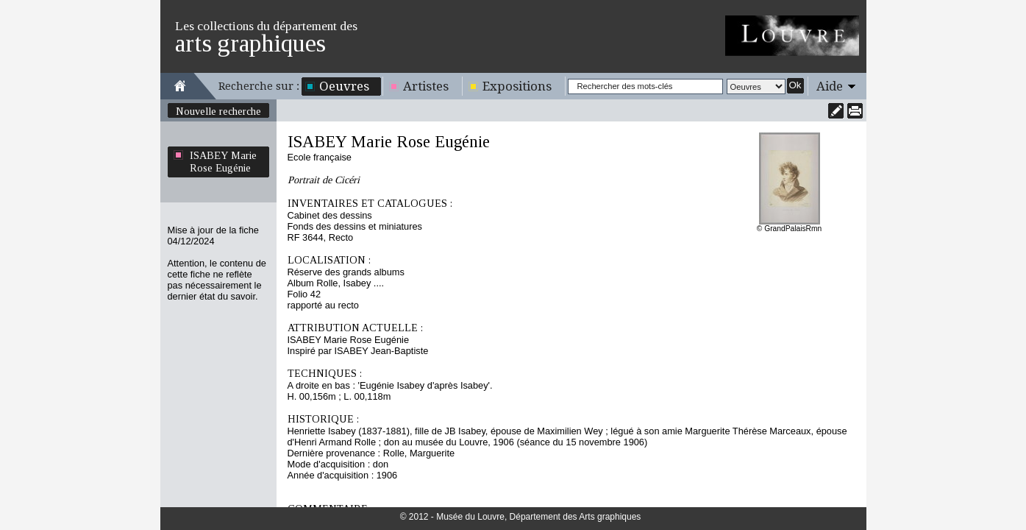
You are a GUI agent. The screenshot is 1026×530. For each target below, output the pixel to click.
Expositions (517, 86)
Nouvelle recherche (218, 111)
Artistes (426, 86)
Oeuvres (344, 86)
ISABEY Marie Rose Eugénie (223, 161)
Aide (829, 86)
